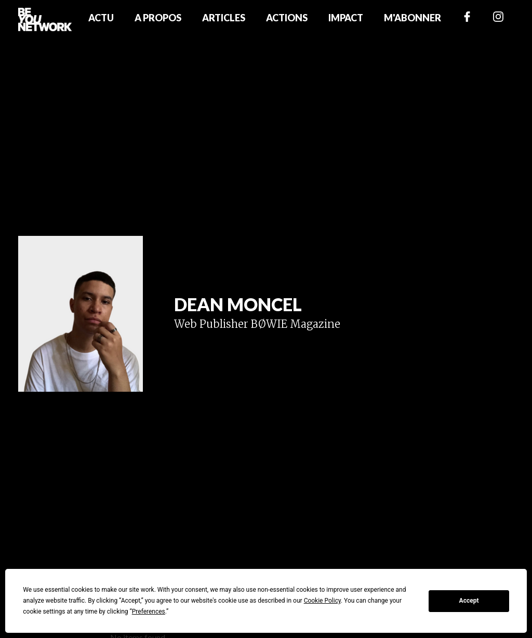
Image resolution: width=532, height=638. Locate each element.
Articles (223, 17)
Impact (345, 17)
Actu (101, 17)
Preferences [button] (148, 611)
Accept (469, 600)
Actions (287, 17)
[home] (45, 19)
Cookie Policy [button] (322, 600)
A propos (158, 17)
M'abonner (412, 17)
